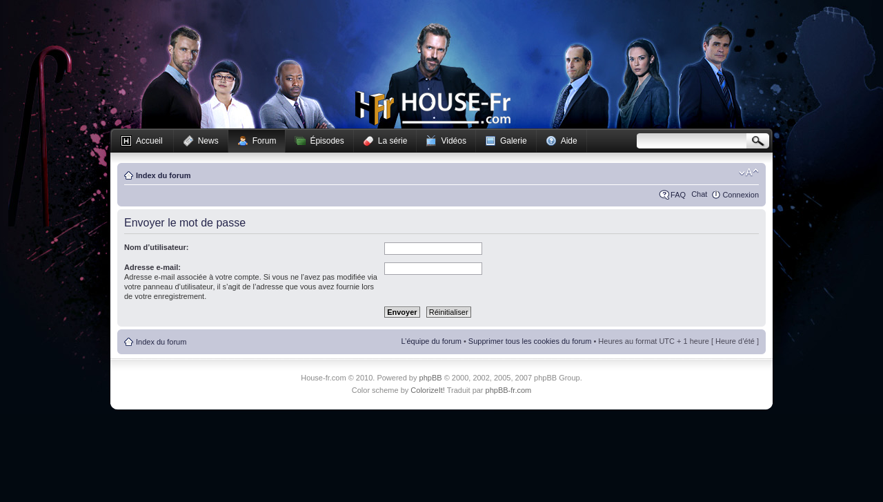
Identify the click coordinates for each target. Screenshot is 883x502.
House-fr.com (432, 108)
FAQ (678, 195)
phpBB (430, 378)
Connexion (740, 195)
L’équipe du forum (431, 341)
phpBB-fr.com (509, 390)
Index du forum (163, 175)
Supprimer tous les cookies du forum (530, 341)
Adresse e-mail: (152, 267)
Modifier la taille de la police (749, 172)
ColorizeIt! (427, 390)
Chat (699, 194)
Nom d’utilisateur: (156, 247)
